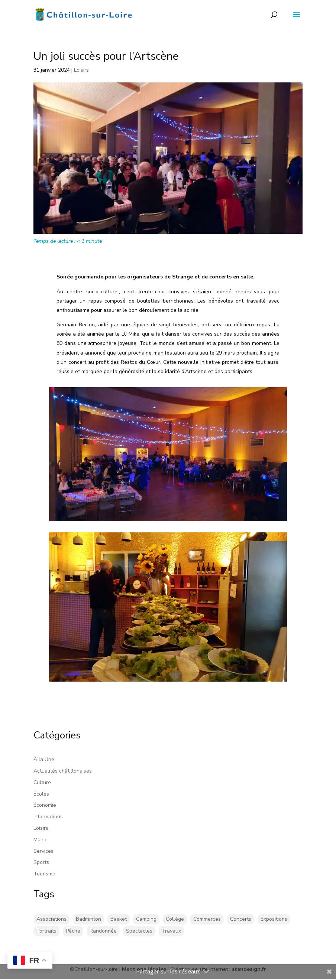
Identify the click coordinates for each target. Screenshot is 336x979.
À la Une (43, 759)
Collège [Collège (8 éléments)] (175, 919)
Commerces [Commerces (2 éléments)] (207, 919)
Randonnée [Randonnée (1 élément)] (103, 930)
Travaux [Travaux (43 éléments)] (171, 930)
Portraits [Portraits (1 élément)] (46, 930)
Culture (42, 782)
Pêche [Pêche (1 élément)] (73, 930)
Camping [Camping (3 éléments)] (146, 919)
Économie (44, 805)
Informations (48, 816)
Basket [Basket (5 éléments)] (118, 919)
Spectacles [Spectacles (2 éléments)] (139, 930)
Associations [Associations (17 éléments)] (51, 919)
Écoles (41, 793)
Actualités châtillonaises (62, 770)
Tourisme (44, 873)
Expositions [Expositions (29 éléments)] (274, 919)
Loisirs (81, 70)
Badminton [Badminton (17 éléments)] (88, 919)
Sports (41, 862)
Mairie (40, 839)
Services (43, 851)
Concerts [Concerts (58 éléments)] (240, 919)
